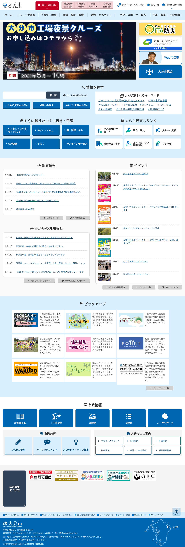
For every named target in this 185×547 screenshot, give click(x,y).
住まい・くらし (45, 130)
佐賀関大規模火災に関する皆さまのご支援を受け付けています (44, 237)
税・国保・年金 (75, 130)
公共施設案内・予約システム (138, 105)
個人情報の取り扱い (86, 515)
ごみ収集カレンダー (108, 105)
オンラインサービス (77, 144)
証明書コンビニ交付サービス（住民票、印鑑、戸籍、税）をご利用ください (50, 263)
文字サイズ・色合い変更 (133, 5)
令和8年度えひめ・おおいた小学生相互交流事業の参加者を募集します (48, 192)
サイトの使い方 (12, 515)
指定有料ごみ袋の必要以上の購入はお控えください (39, 246)
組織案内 (163, 441)
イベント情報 (164, 105)
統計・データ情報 (138, 450)
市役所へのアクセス (110, 441)
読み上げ (155, 5)
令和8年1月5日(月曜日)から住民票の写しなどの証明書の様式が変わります (50, 272)
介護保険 (12, 144)
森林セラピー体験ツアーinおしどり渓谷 (141, 228)
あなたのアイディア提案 (76, 450)
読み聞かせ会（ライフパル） (136, 274)
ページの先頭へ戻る (176, 512)
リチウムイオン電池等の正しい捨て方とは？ (121, 100)
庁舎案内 (134, 441)
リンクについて (106, 515)
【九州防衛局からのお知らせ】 (30, 175)
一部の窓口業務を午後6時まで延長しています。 (25, 540)
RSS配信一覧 (140, 515)
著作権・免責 (124, 515)
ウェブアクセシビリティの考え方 (57, 515)
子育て (40, 144)
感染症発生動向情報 (25, 209)
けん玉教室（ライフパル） (135, 261)
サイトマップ (157, 515)
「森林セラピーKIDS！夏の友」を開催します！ (37, 200)
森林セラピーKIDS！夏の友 (135, 174)
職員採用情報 (165, 450)
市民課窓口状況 (156, 109)
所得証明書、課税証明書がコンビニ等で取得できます (40, 255)
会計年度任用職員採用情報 (130, 109)
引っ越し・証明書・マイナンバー (18, 130)
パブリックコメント (47, 450)
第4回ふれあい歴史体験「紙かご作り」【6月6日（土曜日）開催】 (46, 183)
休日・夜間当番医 (157, 100)
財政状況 (105, 450)
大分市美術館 (105, 109)
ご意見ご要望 (18, 450)
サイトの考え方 (31, 515)
